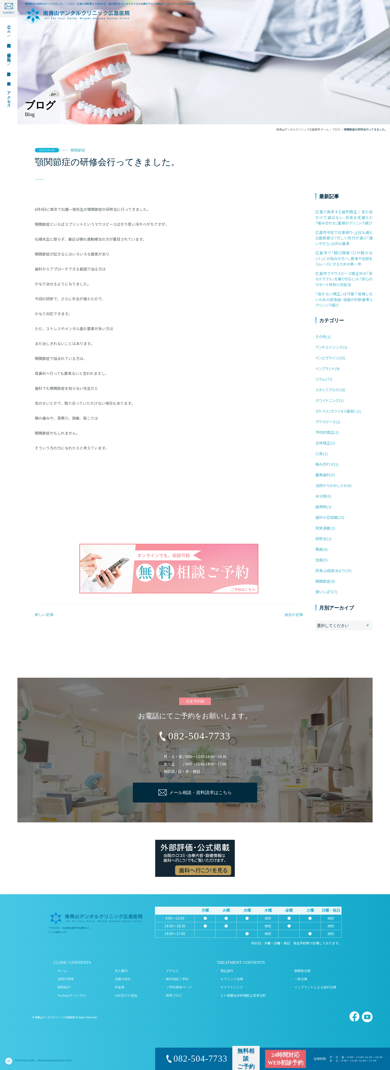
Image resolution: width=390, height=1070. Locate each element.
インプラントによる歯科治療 (315, 987)
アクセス (172, 970)
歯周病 (321, 506)
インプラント (325, 368)
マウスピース (325, 421)
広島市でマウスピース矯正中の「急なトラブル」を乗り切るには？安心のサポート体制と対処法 (344, 279)
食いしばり (324, 591)
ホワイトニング (327, 400)
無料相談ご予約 (177, 979)
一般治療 (300, 979)
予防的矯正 (324, 432)
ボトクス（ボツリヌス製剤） (335, 411)
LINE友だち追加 (126, 995)
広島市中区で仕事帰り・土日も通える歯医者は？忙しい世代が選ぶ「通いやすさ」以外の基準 (344, 238)
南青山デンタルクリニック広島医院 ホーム (302, 129)
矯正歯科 (226, 970)
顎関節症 (77, 150)
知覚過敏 (322, 528)
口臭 (319, 453)
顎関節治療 (302, 970)
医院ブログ (174, 995)
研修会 (321, 538)
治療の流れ (123, 979)
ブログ (336, 129)
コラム (320, 379)
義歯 (319, 549)
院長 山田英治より (330, 570)
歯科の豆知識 (326, 517)
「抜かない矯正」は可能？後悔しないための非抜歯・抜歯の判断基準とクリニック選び (344, 299)
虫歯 (319, 559)
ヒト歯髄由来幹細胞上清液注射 (243, 995)
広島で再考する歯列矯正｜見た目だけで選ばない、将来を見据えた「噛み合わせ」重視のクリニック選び (344, 217)
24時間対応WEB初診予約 (286, 1059)
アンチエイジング (328, 347)
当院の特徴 (65, 979)
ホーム (62, 970)
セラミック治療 (231, 979)
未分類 (321, 496)
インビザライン (327, 357)
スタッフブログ (327, 389)
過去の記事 (293, 614)
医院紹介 (63, 987)
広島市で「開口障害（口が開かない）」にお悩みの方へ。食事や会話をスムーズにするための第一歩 (344, 258)
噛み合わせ (324, 464)
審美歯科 (322, 474)
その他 (320, 336)
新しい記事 (44, 614)
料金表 (119, 987)
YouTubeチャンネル (71, 995)
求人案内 (121, 970)
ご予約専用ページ (179, 987)
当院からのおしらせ (331, 485)
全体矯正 (322, 443)
